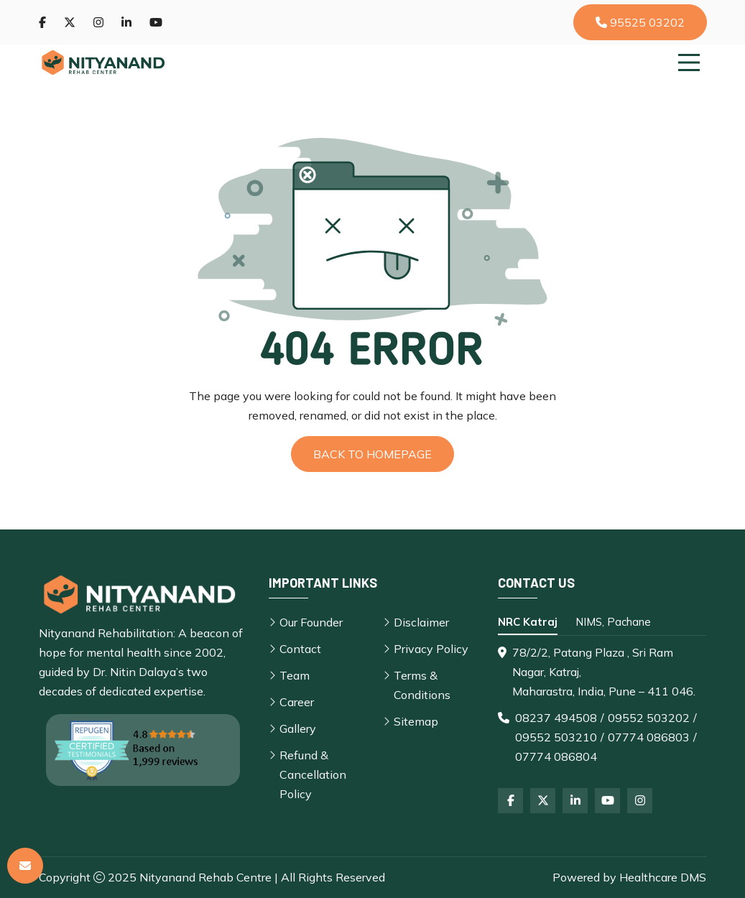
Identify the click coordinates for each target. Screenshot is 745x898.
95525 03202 (640, 22)
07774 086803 (649, 737)
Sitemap (416, 721)
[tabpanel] (602, 705)
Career (296, 702)
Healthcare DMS (662, 877)
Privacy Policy (431, 649)
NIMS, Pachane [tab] (613, 622)
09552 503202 (649, 717)
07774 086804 (556, 756)
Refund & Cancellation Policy (312, 774)
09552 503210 (556, 737)
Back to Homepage (372, 454)
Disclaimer (421, 622)
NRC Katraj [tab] (527, 622)
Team (294, 675)
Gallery (297, 728)
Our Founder (311, 622)
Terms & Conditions (422, 685)
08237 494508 (556, 717)
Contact (300, 649)
